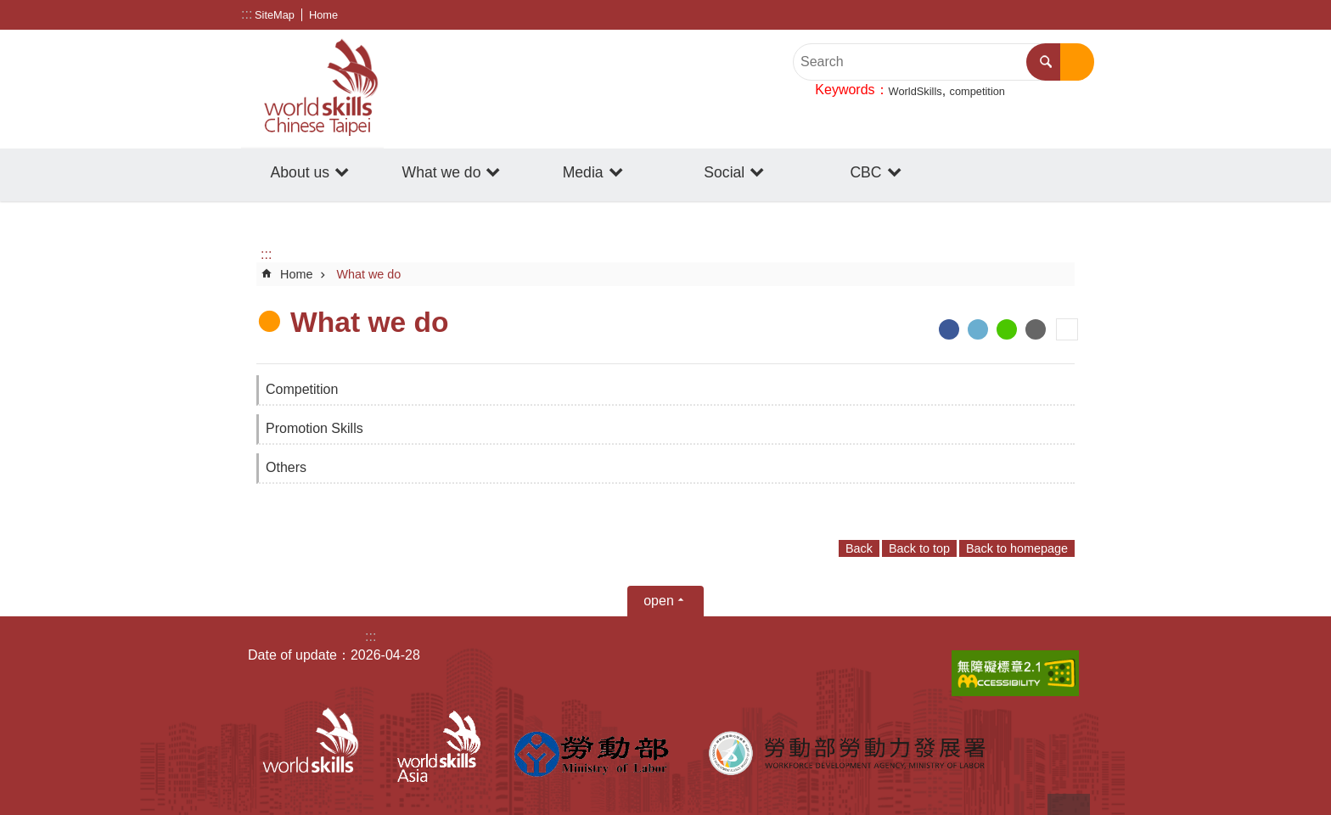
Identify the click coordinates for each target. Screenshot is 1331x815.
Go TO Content (8, 8)
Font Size (1077, 15)
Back (859, 548)
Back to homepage (1017, 548)
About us (300, 172)
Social (724, 172)
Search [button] (1045, 62)
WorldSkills (915, 91)
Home (323, 14)
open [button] (658, 600)
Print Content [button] (1067, 329)
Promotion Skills (314, 428)
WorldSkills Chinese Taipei (312, 89)
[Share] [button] (1051, 15)
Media (583, 172)
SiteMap (275, 14)
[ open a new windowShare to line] (1007, 329)
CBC (865, 172)
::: (246, 14)
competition (977, 91)
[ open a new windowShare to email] (1035, 329)
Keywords (844, 89)
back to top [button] (1068, 804)
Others (286, 467)
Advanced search (1077, 62)
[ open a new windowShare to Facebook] (949, 329)
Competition (302, 389)
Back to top (919, 548)
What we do (441, 172)
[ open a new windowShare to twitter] (978, 329)
